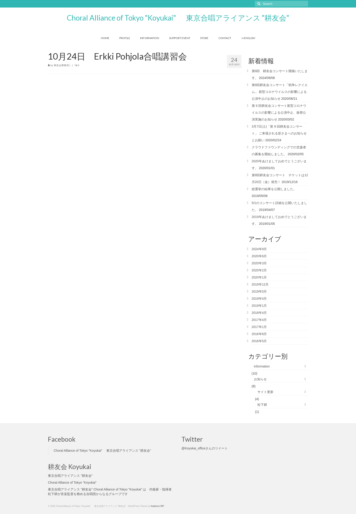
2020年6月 (259, 256)
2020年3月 (259, 263)
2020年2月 (259, 270)
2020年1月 (259, 277)
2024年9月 (259, 249)
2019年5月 (259, 291)
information (262, 366)
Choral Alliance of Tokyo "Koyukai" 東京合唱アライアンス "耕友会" (178, 17)
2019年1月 (259, 305)
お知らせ (260, 379)
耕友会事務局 (61, 65)
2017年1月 (259, 327)
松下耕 (262, 404)
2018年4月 (259, 313)
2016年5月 (259, 341)
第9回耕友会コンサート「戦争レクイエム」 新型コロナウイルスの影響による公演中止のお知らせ (280, 91)
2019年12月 (260, 284)
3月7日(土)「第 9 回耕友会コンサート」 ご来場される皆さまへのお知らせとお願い (279, 133)
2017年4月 (259, 320)
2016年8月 (259, 334)
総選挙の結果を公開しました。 (274, 189)
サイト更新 (265, 392)
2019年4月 (259, 298)
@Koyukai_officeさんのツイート (204, 448)
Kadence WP (157, 506)
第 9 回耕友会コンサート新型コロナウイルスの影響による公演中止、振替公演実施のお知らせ (279, 112)
